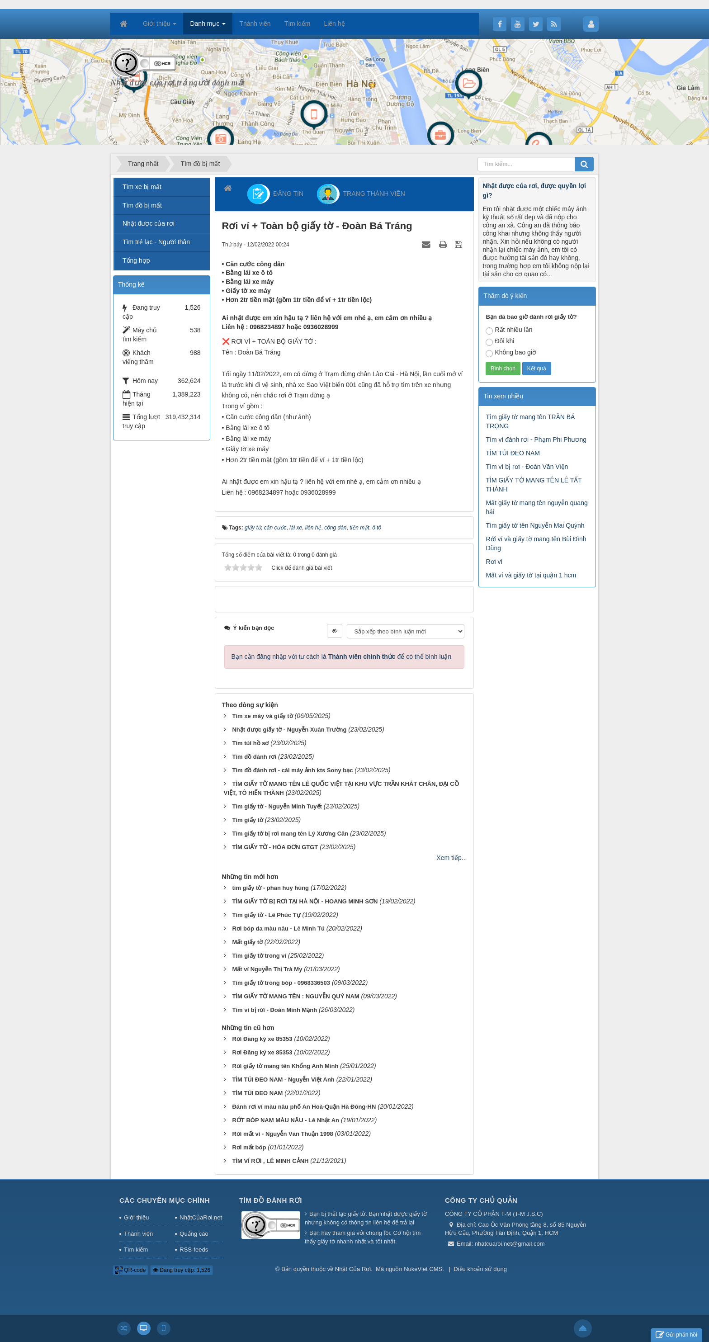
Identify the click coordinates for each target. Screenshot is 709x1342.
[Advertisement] (226, 124)
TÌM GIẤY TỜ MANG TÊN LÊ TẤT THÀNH (533, 485)
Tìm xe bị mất (142, 186)
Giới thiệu (136, 1217)
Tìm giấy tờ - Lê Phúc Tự (266, 915)
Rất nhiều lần (509, 330)
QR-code (130, 1270)
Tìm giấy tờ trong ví (259, 955)
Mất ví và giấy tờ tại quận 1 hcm (531, 575)
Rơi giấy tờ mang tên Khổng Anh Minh (285, 1066)
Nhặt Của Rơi (353, 1269)
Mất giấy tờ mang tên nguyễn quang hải (536, 507)
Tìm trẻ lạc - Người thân (156, 242)
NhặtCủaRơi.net (201, 1217)
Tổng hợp (136, 260)
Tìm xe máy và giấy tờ (262, 716)
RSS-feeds (194, 1249)
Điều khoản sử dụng (480, 1269)
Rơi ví (494, 561)
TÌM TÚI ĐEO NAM (257, 1093)
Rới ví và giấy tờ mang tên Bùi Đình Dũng (536, 543)
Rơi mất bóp (249, 1147)
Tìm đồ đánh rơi (254, 756)
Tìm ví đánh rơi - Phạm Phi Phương (536, 439)
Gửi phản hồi (676, 1335)
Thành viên (138, 1233)
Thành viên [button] (254, 23)
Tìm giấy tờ (247, 820)
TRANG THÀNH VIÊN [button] (361, 194)
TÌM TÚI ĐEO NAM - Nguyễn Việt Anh (283, 1079)
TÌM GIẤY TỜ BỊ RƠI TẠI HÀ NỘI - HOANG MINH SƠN (305, 901)
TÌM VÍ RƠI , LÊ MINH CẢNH (270, 1161)
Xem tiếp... (451, 857)
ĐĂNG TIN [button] (275, 194)
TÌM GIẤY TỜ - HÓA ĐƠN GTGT (275, 847)
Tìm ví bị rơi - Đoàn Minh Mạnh (274, 1010)
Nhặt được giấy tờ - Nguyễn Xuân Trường (289, 729)
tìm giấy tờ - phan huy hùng (270, 887)
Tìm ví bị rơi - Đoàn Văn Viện (527, 466)
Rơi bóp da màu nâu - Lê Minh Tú (278, 928)
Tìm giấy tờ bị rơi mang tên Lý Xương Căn (290, 833)
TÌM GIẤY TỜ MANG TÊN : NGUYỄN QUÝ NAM (295, 996)
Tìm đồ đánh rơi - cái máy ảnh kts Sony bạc (292, 770)
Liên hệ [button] (334, 23)
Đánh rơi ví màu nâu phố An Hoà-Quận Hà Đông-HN (304, 1106)
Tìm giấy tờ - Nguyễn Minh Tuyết (276, 806)
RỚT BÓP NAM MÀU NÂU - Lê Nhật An (285, 1120)
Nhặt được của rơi (149, 223)
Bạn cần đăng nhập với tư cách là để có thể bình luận (342, 656)
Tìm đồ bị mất (142, 205)
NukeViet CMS (423, 1269)
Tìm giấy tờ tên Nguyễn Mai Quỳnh (535, 525)
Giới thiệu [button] (159, 26)
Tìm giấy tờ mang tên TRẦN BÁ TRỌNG (530, 421)
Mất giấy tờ (247, 942)
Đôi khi (500, 341)
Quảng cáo (194, 1233)
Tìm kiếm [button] (297, 23)
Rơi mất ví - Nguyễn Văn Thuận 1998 (282, 1133)
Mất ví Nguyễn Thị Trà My (267, 969)
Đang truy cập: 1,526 (181, 1270)
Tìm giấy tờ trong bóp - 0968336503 (281, 982)
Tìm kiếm (136, 1249)
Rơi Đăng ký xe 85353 (262, 1038)
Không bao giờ (511, 353)
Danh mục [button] (208, 26)
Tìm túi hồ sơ (250, 743)
